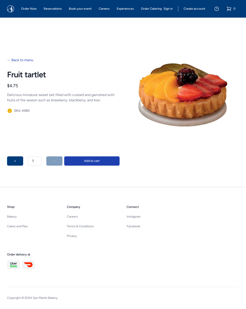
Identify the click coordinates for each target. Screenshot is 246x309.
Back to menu (20, 60)
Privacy (72, 236)
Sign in (168, 9)
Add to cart (92, 161)
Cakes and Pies (17, 226)
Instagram (134, 216)
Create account (194, 9)
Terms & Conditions (80, 226)
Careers (104, 9)
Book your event (80, 9)
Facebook (133, 226)
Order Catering (151, 9)
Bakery (12, 216)
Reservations (53, 9)
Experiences (125, 9)
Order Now (29, 9)
